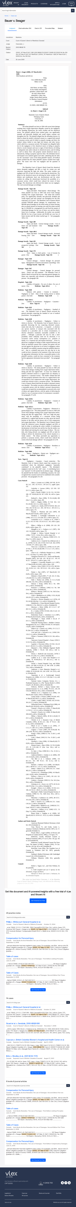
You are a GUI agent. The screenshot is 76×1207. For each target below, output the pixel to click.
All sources (25, 1195)
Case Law (24, 1193)
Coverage (44, 3)
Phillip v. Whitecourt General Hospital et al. (23, 922)
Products (34, 3)
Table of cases (12, 956)
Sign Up (71, 4)
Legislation (8, 1193)
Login (64, 3)
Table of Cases (12, 973)
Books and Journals (44, 1193)
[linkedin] (69, 1182)
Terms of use (8, 1202)
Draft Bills (58, 1193)
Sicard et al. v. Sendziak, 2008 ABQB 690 (23, 1023)
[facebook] (65, 1182)
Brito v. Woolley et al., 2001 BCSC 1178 (22, 1056)
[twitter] (62, 1182)
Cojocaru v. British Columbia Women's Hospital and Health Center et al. (35, 1040)
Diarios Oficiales (9, 1195)
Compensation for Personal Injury (20, 938)
